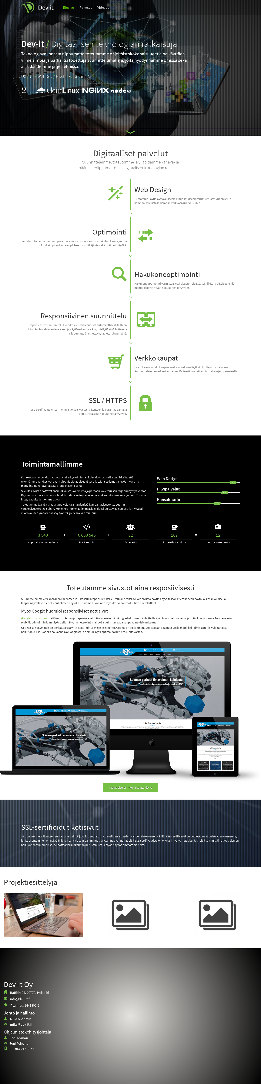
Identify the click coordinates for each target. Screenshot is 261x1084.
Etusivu (68, 7)
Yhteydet (103, 7)
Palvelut (86, 7)
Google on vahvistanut (35, 618)
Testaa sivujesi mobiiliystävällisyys (130, 787)
